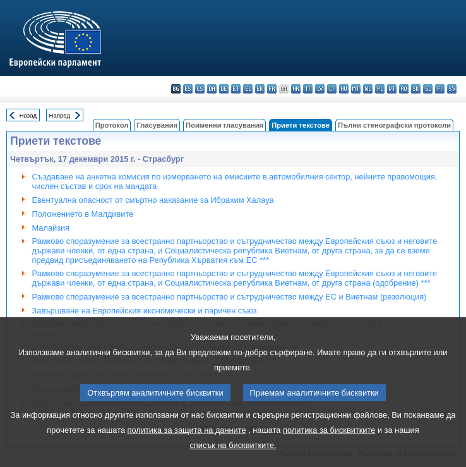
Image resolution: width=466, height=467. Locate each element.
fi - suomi (440, 89)
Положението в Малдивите (83, 214)
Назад (28, 115)
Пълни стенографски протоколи (394, 125)
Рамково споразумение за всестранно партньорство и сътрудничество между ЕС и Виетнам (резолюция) (229, 296)
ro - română (404, 89)
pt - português (392, 89)
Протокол (112, 125)
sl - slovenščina (428, 89)
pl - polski (380, 89)
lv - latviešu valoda (320, 89)
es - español (188, 89)
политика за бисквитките (329, 448)
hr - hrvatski (296, 89)
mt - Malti (356, 89)
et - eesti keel (236, 89)
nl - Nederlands (368, 89)
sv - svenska (452, 89)
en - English (260, 89)
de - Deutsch (224, 89)
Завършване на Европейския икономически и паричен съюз (144, 310)
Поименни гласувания (224, 125)
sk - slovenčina (416, 89)
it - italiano (308, 89)
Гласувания (156, 125)
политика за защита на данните (187, 448)
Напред (60, 115)
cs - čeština (200, 89)
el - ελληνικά (248, 89)
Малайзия (51, 228)
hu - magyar (344, 89)
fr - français (272, 89)
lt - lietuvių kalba (332, 89)
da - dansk (212, 89)
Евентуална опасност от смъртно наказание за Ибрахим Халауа (153, 200)
